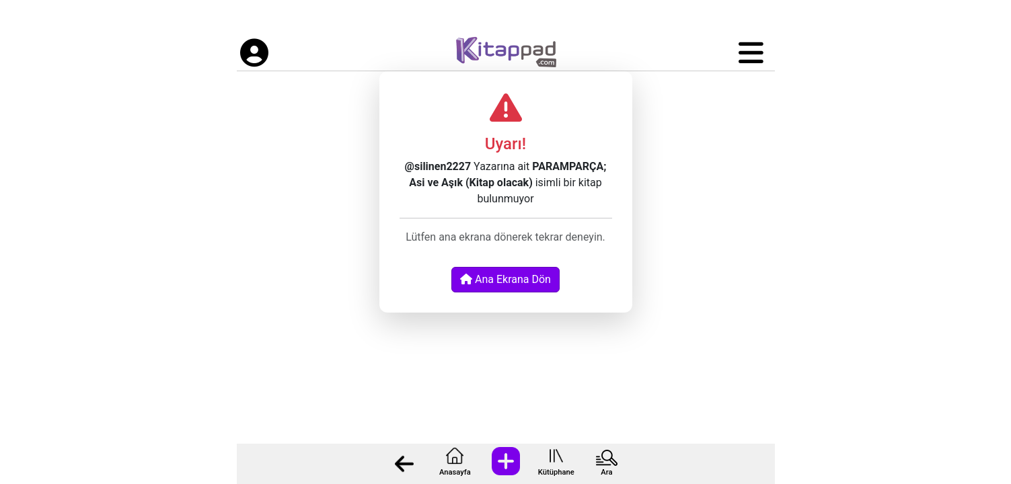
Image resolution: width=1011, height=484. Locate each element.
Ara (606, 472)
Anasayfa (455, 472)
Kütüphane (556, 472)
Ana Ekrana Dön (505, 279)
